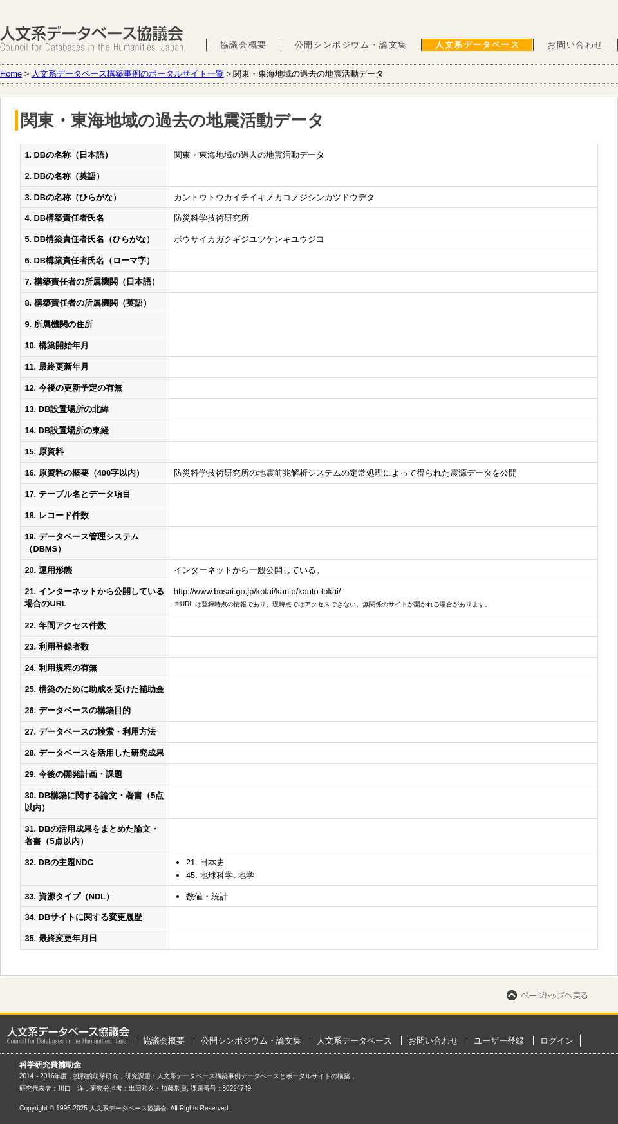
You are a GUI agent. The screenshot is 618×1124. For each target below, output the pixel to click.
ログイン (557, 1040)
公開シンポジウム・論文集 (351, 45)
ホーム (68, 1035)
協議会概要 (243, 45)
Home (11, 74)
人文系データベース (477, 45)
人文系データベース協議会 (91, 39)
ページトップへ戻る (547, 995)
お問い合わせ (575, 45)
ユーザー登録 (499, 1040)
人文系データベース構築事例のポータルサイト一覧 (128, 74)
